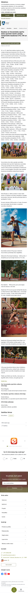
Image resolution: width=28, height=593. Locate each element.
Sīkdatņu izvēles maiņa (7, 543)
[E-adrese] (4, 560)
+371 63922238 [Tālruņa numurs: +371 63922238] (7, 552)
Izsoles (3, 517)
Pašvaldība (4, 512)
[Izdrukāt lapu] (14, 422)
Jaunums (11, 415)
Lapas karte (5, 539)
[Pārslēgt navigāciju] (14, 589)
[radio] (5, 458)
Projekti (4, 508)
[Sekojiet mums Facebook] (2, 574)
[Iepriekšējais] (3, 441)
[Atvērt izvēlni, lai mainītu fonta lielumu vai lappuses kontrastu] (21, 590)
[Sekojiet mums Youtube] (9, 574)
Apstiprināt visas (21, 15)
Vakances (4, 500)
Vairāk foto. (4, 381)
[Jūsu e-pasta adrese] (14, 483)
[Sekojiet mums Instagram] (5, 574)
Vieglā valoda (5, 535)
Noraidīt (7, 15)
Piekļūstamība (5, 531)
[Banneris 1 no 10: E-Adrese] (14, 441)
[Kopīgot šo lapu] (14, 425)
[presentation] (12, 466)
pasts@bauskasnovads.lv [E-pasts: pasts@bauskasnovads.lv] (9, 555)
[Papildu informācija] (8, 560)
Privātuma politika (6, 527)
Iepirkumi (4, 504)
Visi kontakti (9, 564)
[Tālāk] (25, 441)
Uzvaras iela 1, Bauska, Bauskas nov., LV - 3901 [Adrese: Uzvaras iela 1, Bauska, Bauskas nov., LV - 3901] (15, 557)
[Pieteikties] (14, 488)
